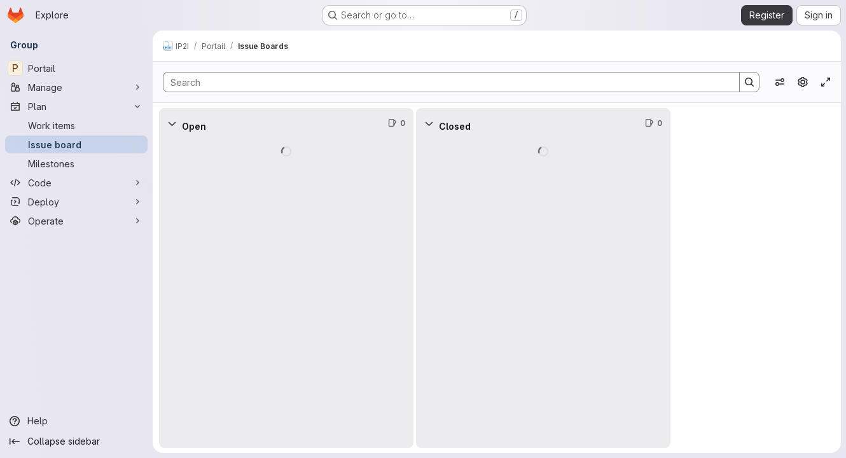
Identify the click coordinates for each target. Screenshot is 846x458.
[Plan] (76, 106)
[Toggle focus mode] (825, 82)
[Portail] (76, 68)
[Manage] (76, 87)
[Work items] (76, 125)
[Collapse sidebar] (76, 441)
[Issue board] (76, 144)
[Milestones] (76, 163)
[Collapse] (171, 123)
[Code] (76, 182)
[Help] (76, 421)
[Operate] (76, 221)
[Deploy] (76, 202)
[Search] (444, 82)
